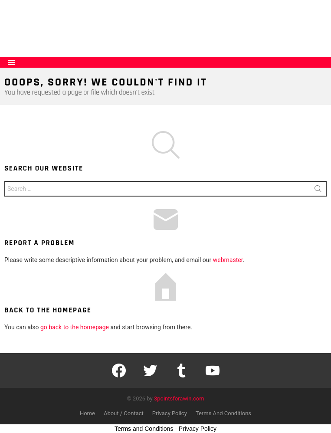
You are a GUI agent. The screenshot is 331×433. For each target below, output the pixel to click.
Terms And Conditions (223, 413)
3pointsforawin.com (179, 398)
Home (87, 413)
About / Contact (124, 413)
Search (318, 190)
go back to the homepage (74, 327)
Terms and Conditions (144, 428)
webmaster (228, 259)
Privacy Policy (169, 413)
